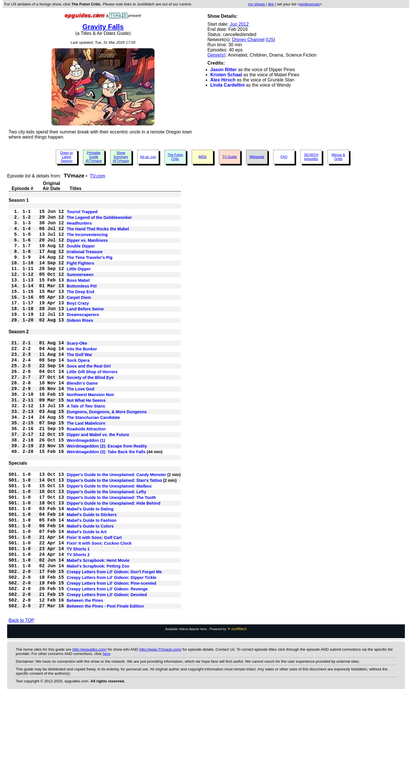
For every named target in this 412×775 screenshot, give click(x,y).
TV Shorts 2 (78, 622)
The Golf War (79, 383)
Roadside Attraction (86, 473)
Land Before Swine (85, 330)
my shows (256, 4)
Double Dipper (81, 254)
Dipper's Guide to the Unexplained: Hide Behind (113, 561)
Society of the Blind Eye (90, 411)
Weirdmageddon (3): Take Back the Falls (106, 500)
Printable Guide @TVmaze (94, 157)
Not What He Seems (86, 438)
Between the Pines (85, 677)
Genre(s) (216, 55)
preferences (310, 4)
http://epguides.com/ (89, 728)
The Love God (80, 425)
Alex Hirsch (222, 79)
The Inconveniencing (87, 241)
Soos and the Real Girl (89, 397)
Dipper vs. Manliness (87, 247)
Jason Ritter (223, 69)
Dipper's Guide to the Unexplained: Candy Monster (116, 526)
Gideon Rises (80, 343)
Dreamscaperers (83, 337)
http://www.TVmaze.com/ (160, 728)
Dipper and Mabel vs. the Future (98, 480)
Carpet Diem (79, 316)
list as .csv (148, 157)
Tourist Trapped (82, 213)
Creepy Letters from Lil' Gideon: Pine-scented (111, 657)
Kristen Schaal (226, 74)
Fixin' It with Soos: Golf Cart (94, 602)
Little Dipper (79, 282)
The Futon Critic (175, 157)
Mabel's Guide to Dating (90, 568)
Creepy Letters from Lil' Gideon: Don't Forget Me (114, 643)
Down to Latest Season (66, 157)
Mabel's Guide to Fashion (91, 581)
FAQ (283, 157)
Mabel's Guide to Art (86, 595)
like (271, 4)
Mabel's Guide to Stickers (92, 574)
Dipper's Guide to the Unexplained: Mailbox (109, 540)
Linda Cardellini (227, 85)
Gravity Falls (103, 27)
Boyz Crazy (78, 323)
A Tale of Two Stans (86, 445)
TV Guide (229, 157)
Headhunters (79, 227)
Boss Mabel (78, 295)
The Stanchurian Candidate (93, 459)
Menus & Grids (338, 157)
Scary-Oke (77, 370)
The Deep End (80, 309)
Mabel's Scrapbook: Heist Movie (98, 629)
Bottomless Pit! (82, 302)
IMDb (202, 157)
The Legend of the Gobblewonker (99, 220)
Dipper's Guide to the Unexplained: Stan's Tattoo (114, 533)
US (270, 39)
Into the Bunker (82, 377)
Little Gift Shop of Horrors (92, 404)
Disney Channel (248, 39)
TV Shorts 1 (78, 616)
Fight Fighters (80, 275)
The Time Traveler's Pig (89, 268)
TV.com (97, 175)
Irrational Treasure (85, 261)
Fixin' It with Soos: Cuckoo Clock (99, 609)
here (106, 732)
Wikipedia (256, 157)
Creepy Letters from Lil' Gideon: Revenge (107, 664)
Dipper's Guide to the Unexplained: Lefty (106, 547)
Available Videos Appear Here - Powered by (206, 708)
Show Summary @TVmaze (121, 157)
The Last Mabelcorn (86, 466)
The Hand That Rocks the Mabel (98, 234)
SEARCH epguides (311, 157)
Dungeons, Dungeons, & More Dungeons (107, 452)
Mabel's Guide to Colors (90, 588)
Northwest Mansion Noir (90, 432)
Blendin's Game (82, 418)
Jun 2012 (239, 24)
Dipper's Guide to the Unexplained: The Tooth (111, 554)
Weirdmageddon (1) (86, 486)
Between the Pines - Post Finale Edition (105, 684)
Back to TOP (21, 699)
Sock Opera (78, 390)
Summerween (80, 289)
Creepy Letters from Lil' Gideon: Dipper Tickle (111, 650)
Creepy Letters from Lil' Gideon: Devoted (107, 670)
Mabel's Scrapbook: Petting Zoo (98, 636)
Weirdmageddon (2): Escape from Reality (107, 493)
